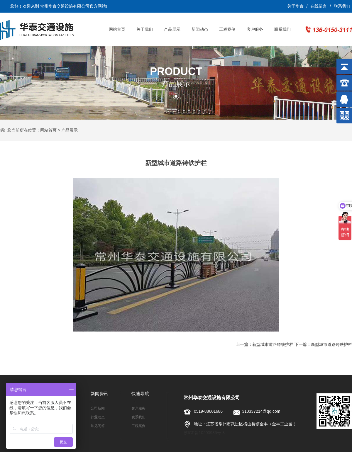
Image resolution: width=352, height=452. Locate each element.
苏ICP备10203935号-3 (204, 432)
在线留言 (318, 6)
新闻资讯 (99, 393)
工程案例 (227, 29)
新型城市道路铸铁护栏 (272, 344)
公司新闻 (98, 408)
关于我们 (144, 29)
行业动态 (98, 417)
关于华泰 (295, 6)
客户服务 (255, 29)
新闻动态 (200, 29)
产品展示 (172, 29)
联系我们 (342, 6)
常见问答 (98, 426)
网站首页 (117, 29)
